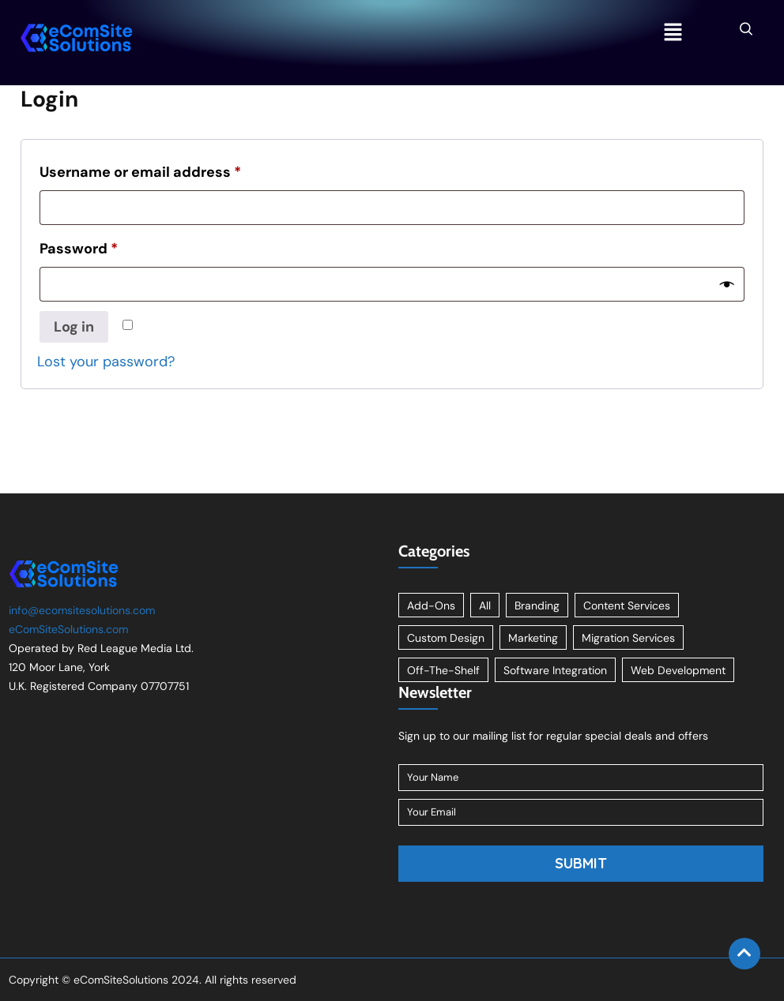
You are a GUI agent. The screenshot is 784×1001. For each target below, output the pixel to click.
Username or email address (140, 172)
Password (79, 248)
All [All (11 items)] (485, 605)
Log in (74, 326)
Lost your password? (106, 361)
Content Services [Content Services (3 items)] (626, 605)
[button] (672, 33)
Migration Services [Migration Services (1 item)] (628, 638)
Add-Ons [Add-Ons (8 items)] (431, 605)
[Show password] (727, 284)
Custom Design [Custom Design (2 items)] (445, 638)
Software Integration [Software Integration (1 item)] (555, 670)
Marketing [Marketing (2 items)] (533, 638)
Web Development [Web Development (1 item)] (678, 670)
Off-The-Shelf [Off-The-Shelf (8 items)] (443, 670)
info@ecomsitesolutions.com (82, 610)
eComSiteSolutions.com (68, 629)
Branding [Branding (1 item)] (537, 605)
